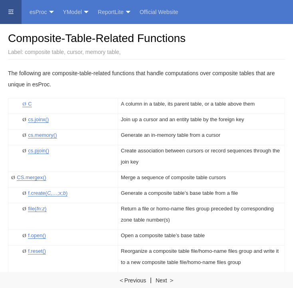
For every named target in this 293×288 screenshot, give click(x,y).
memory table (102, 52)
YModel (76, 12)
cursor (74, 52)
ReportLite (114, 12)
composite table (44, 52)
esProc (42, 12)
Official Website (159, 12)
